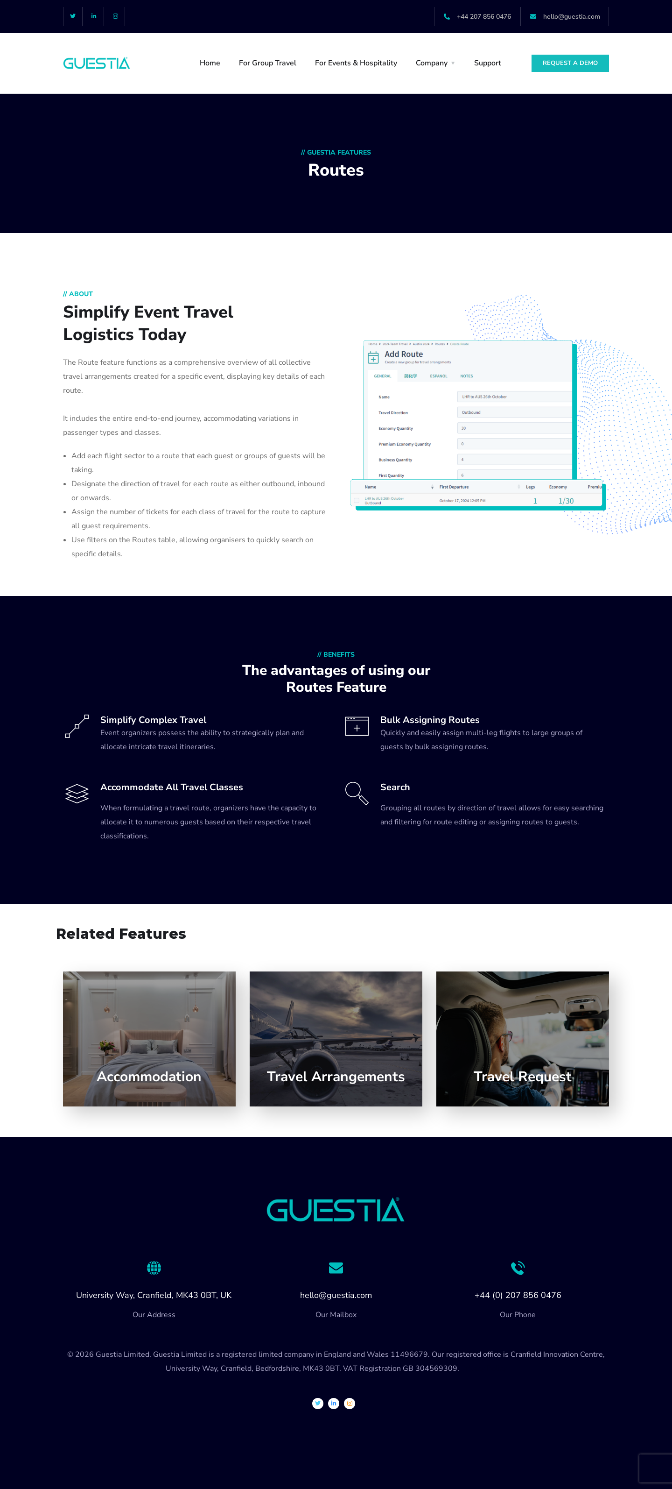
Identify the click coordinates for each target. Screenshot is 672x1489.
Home (210, 63)
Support (487, 63)
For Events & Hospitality (356, 63)
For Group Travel (267, 63)
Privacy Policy (484, 1368)
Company (432, 63)
